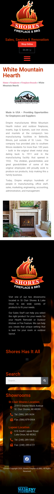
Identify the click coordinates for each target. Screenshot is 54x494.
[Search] (44, 380)
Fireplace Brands (29, 82)
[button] (27, 58)
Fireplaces (14, 82)
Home (5, 82)
